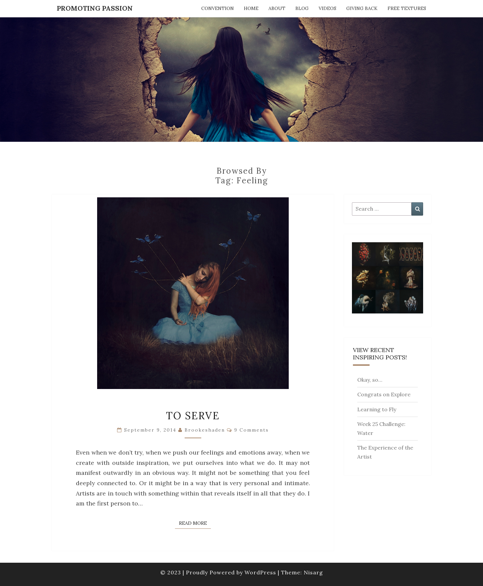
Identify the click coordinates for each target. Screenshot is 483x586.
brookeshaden (205, 430)
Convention (217, 8)
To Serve (193, 415)
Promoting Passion (95, 8)
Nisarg (313, 572)
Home (251, 8)
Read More (195, 522)
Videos (327, 8)
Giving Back (362, 8)
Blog (302, 8)
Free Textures (407, 8)
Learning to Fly (376, 409)
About (276, 8)
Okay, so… (369, 379)
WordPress (260, 572)
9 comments (251, 430)
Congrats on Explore (383, 394)
